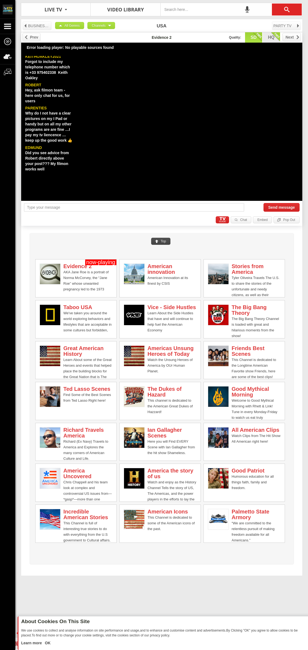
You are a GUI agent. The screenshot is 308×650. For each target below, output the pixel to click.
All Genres (72, 25)
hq (274, 37)
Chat (243, 220)
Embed (262, 220)
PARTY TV (287, 26)
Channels (99, 25)
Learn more (32, 643)
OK (47, 643)
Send (281, 207)
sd (256, 37)
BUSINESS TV (38, 26)
